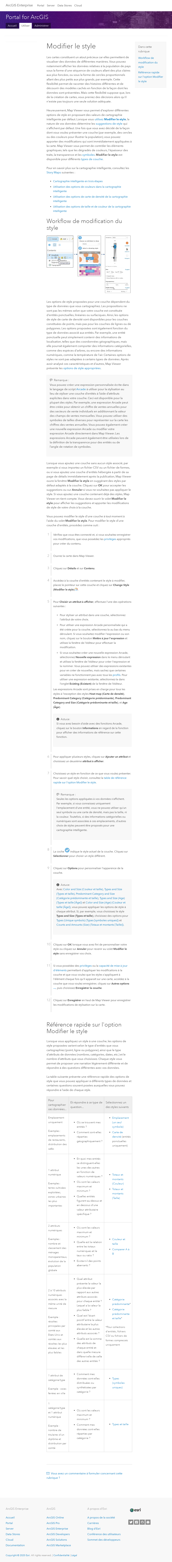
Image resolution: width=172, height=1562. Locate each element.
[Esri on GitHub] (142, 1522)
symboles (88, 154)
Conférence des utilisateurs (104, 1534)
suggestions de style (109, 123)
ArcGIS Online (55, 1517)
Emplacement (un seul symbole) (120, 1122)
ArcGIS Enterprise (57, 1528)
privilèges (110, 539)
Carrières (93, 1523)
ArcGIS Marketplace (59, 1545)
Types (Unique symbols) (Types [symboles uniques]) (87, 920)
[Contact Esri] (147, 1522)
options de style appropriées (82, 368)
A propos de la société (101, 1517)
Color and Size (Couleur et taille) (83, 889)
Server (51, 5)
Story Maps (54, 172)
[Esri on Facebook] (136, 1522)
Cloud (78, 5)
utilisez (110, 119)
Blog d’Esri (93, 1528)
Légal (74, 1555)
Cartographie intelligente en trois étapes (78, 181)
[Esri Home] (135, 1510)
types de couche (92, 159)
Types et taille (120, 1424)
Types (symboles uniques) (118, 1383)
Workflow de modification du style (148, 62)
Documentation (15, 1545)
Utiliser (25, 25)
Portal (40, 5)
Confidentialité (61, 1555)
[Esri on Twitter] (130, 1522)
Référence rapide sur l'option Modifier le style (150, 77)
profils (116, 675)
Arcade (81, 389)
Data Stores (64, 5)
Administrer (41, 25)
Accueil (12, 25)
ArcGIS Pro (53, 1523)
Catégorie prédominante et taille (121, 1314)
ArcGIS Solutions (57, 1539)
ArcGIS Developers (58, 1534)
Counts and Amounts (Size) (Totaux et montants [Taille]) (89, 924)
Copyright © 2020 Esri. (18, 1555)
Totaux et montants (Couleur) (118, 1179)
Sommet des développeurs (103, 1539)
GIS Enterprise (19, 5)
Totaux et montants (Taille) (117, 1193)
